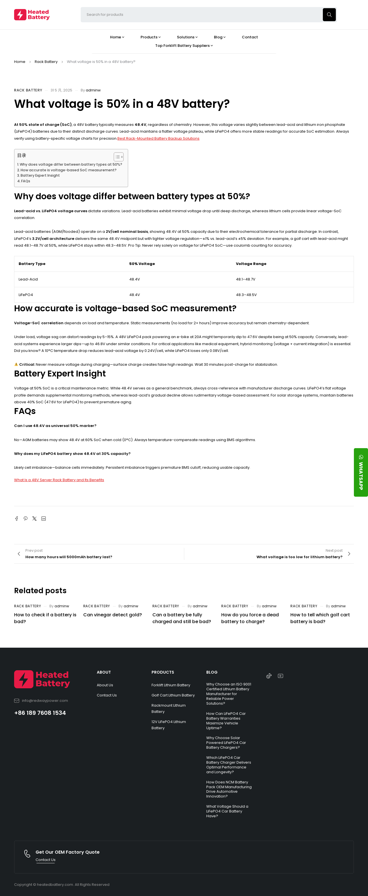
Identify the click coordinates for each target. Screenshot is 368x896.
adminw (93, 90)
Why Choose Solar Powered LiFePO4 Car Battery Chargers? (226, 742)
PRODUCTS (163, 672)
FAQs (25, 181)
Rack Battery (46, 61)
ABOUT (104, 672)
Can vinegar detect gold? (112, 615)
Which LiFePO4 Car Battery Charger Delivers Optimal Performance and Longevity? (228, 765)
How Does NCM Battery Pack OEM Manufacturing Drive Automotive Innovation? (229, 789)
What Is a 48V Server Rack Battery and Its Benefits (59, 480)
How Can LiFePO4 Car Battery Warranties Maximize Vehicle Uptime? (226, 721)
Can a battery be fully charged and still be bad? (181, 618)
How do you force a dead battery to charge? (250, 618)
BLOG (212, 672)
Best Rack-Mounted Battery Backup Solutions (158, 138)
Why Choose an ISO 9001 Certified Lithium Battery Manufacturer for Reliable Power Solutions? (228, 694)
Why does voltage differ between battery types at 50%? (71, 164)
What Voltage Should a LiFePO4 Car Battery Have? (227, 811)
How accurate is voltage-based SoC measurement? (69, 170)
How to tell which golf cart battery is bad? (320, 618)
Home (19, 61)
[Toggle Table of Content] (115, 157)
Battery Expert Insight (40, 175)
